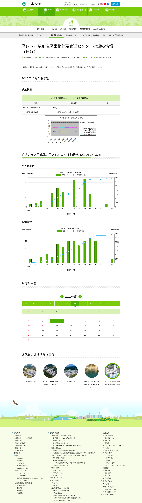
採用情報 (112, 9)
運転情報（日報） (56, 32)
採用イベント (109, 472)
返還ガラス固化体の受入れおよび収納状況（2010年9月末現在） (61, 54)
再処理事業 (73, 25)
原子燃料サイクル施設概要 (23, 434)
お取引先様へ (115, 4)
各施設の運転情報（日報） (104, 54)
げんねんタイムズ (56, 474)
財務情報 (18, 444)
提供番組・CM (109, 434)
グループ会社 (19, 447)
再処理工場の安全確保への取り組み (64, 447)
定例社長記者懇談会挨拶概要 (60, 487)
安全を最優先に (56, 444)
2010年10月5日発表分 (30, 54)
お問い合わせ (108, 478)
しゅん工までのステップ (60, 439)
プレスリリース (56, 479)
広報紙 (107, 439)
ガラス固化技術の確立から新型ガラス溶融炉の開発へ (69, 459)
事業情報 (47, 9)
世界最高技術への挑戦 (58, 454)
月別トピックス (42, 32)
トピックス (54, 482)
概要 (16, 452)
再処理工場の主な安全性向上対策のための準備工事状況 (68, 452)
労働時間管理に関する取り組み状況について (67, 492)
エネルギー (109, 452)
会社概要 (18, 432)
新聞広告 (107, 437)
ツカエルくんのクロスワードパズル (116, 442)
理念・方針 (18, 437)
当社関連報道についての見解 (60, 484)
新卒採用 (107, 467)
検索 (93, 5)
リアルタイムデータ (23, 470)
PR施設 (107, 444)
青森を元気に (57, 472)
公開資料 (20, 484)
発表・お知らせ (55, 477)
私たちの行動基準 (20, 439)
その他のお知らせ (56, 489)
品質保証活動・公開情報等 (23, 479)
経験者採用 (108, 470)
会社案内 (30, 9)
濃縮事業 (54, 25)
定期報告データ (22, 472)
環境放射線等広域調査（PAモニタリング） (30, 474)
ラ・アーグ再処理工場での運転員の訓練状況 (67, 442)
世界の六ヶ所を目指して (60, 462)
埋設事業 (63, 25)
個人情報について (110, 488)
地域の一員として (58, 467)
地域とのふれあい (58, 469)
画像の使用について (111, 486)
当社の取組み (64, 9)
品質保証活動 (21, 482)
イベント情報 (109, 432)
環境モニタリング (20, 467)
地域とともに (55, 464)
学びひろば (108, 449)
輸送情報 (96, 32)
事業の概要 (40, 25)
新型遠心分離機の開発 (60, 457)
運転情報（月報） (72, 32)
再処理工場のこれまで (60, 437)
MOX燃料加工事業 (99, 25)
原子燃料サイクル (111, 454)
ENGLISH (75, 4)
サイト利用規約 (108, 483)
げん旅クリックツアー (111, 447)
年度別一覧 (88, 54)
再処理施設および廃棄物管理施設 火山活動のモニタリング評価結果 (74, 449)
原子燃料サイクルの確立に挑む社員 (64, 434)
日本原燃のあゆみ (20, 442)
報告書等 (20, 487)
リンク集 (106, 480)
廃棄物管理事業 (85, 25)
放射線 (108, 457)
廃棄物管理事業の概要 (26, 32)
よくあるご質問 (22, 477)
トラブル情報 (85, 32)
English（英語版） (109, 491)
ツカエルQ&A (110, 459)
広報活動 (96, 9)
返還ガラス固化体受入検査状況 (113, 32)
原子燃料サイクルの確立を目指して (62, 432)
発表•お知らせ (81, 9)
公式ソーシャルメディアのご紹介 (115, 462)
